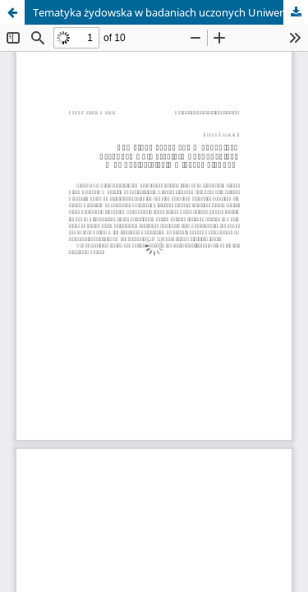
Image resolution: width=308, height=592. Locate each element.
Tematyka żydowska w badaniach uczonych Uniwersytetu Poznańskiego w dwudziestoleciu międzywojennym (170, 12)
